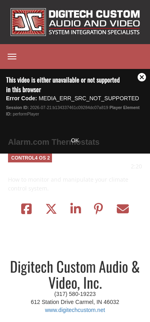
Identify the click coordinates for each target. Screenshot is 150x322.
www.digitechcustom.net (75, 310)
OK (75, 140)
